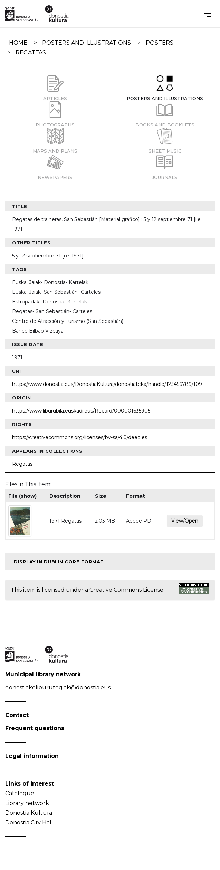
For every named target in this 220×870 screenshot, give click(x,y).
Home (18, 42)
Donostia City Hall (29, 822)
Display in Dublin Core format (59, 561)
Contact (17, 715)
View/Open (184, 521)
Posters (159, 42)
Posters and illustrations (86, 42)
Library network (27, 803)
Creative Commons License (126, 590)
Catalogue (19, 793)
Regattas (31, 52)
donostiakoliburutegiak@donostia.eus (58, 687)
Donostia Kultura (28, 812)
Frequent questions (34, 728)
